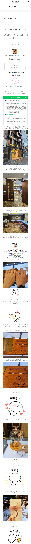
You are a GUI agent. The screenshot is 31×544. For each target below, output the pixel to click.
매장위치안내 (10, 533)
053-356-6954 (12, 537)
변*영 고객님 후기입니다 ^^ (11, 523)
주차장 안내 (15, 533)
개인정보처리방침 (4, 533)
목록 (27, 517)
